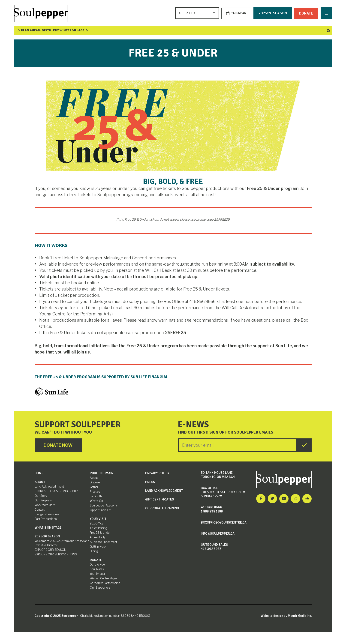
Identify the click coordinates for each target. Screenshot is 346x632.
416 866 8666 (211, 507)
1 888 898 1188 (212, 511)
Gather (94, 487)
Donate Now (97, 564)
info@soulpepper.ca (218, 534)
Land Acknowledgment (49, 486)
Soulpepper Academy (103, 505)
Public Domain (101, 473)
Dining (94, 551)
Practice (95, 492)
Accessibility (97, 537)
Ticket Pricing (98, 528)
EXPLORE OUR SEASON (50, 550)
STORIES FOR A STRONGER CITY (56, 491)
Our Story (41, 496)
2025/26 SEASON (273, 13)
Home (39, 473)
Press (150, 482)
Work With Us (45, 505)
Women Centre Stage (103, 578)
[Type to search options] (187, 13)
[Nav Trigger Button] (326, 13)
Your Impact (97, 574)
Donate (306, 13)
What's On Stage (48, 528)
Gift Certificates (159, 499)
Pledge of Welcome (47, 514)
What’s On (96, 501)
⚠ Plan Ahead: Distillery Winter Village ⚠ (173, 31)
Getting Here (97, 546)
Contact (40, 510)
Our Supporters (100, 588)
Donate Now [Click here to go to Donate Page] (58, 445)
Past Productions (46, 519)
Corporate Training (162, 508)
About (40, 482)
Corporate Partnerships (105, 583)
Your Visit (98, 519)
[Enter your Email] (237, 445)
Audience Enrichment (103, 542)
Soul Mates (97, 569)
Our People (43, 500)
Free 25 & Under (100, 533)
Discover (95, 482)
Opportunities (100, 510)
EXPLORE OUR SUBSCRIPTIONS (56, 554)
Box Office (96, 523)
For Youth (96, 496)
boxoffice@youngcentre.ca (224, 522)
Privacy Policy (157, 473)
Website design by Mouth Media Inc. (286, 616)
